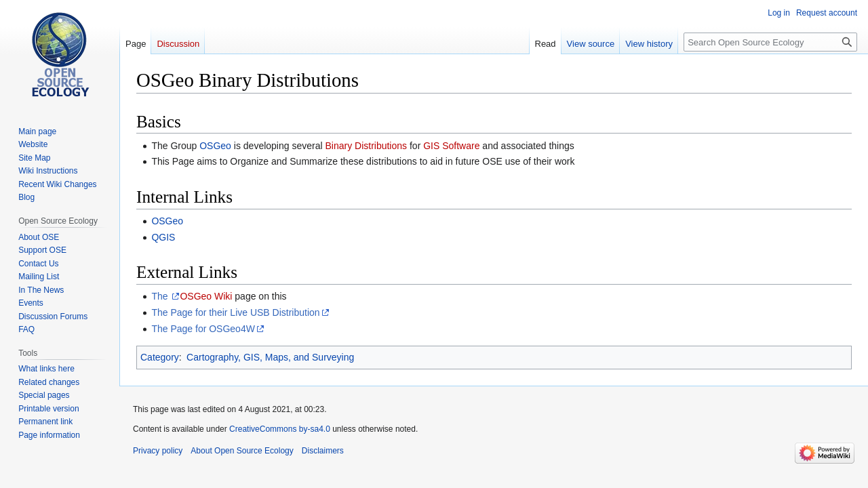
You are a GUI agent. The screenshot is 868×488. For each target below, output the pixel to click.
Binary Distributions (366, 145)
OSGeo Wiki (206, 296)
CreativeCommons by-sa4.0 (279, 429)
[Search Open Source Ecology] (770, 42)
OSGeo (215, 145)
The (160, 296)
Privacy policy (157, 450)
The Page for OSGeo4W (203, 328)
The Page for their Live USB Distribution (235, 312)
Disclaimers (323, 450)
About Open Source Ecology (242, 450)
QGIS (163, 237)
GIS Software (451, 145)
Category (159, 357)
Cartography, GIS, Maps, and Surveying (270, 357)
